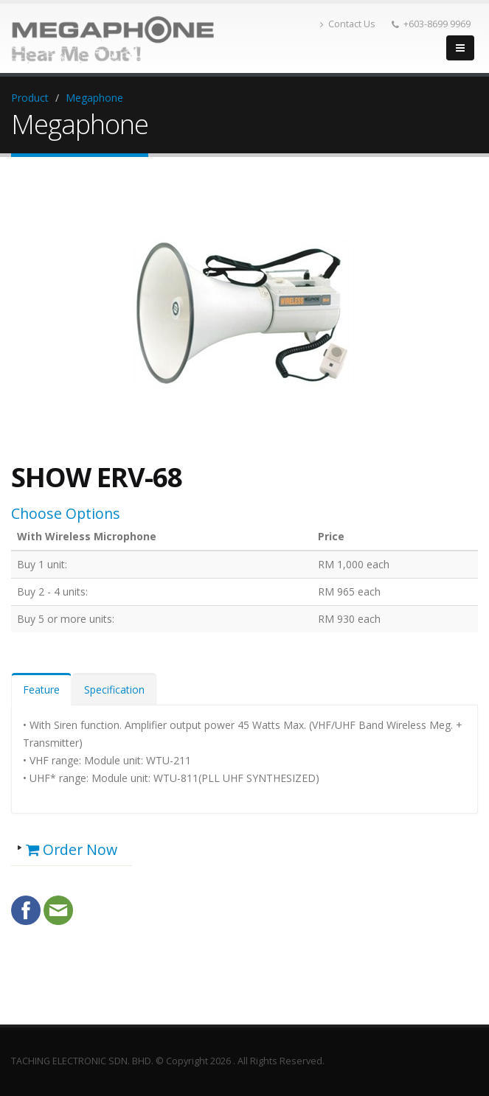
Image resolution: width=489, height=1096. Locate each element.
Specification (114, 690)
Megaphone (94, 98)
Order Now (71, 849)
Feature (41, 690)
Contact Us (347, 24)
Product (30, 98)
